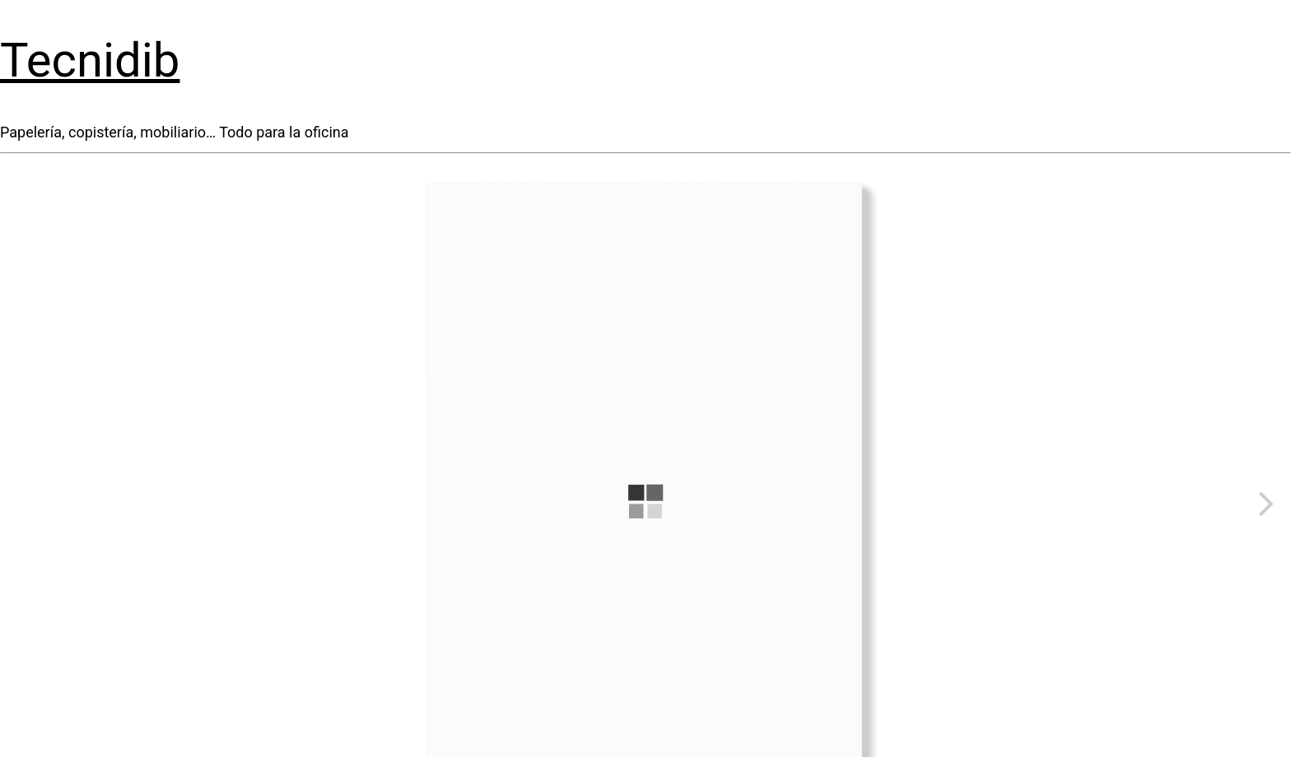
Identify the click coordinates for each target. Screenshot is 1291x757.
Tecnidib (89, 60)
